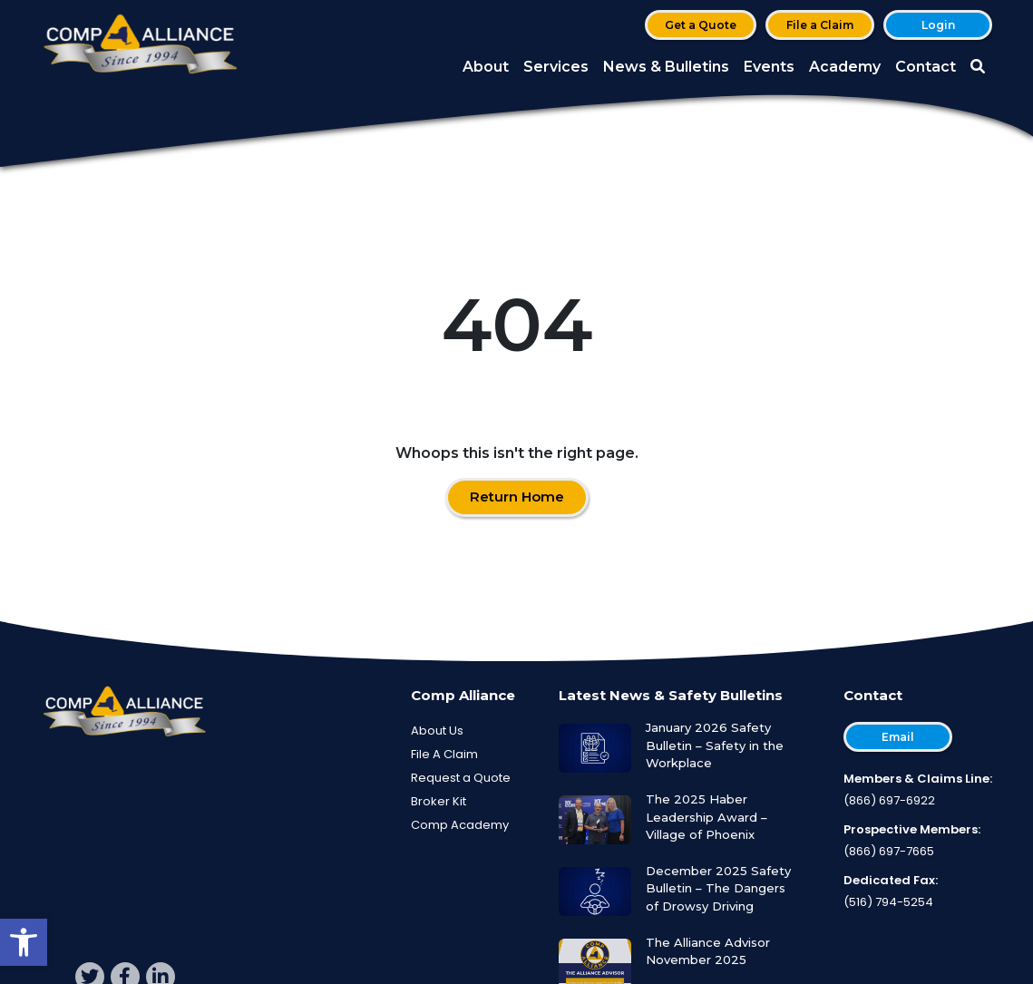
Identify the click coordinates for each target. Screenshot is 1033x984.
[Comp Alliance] (140, 46)
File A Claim (444, 754)
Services (556, 66)
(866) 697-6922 (889, 800)
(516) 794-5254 (888, 902)
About (486, 66)
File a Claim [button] (819, 25)
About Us (437, 730)
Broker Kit (438, 801)
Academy (845, 66)
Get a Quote (700, 25)
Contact (925, 66)
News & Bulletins (666, 66)
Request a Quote (461, 777)
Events (769, 66)
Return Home (517, 496)
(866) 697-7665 (888, 851)
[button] (23, 942)
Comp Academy (460, 824)
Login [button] (938, 25)
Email (898, 737)
